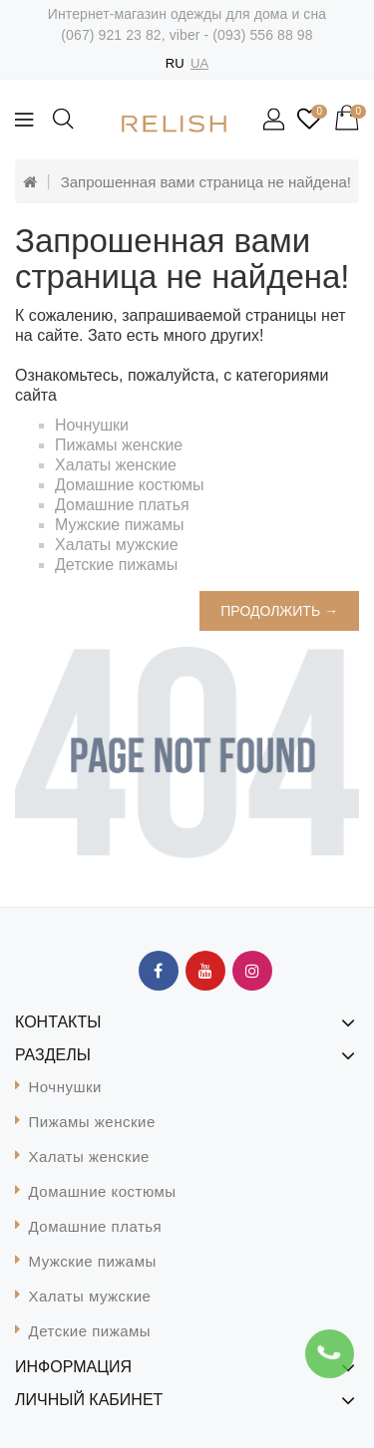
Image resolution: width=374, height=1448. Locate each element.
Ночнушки (92, 425)
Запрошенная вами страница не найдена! (206, 181)
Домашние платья (122, 504)
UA (199, 63)
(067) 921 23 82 (111, 35)
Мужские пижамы (119, 524)
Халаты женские (116, 464)
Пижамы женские (119, 444)
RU (175, 63)
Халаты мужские (117, 544)
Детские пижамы (116, 564)
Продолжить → (279, 611)
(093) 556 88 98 (262, 35)
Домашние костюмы (129, 484)
